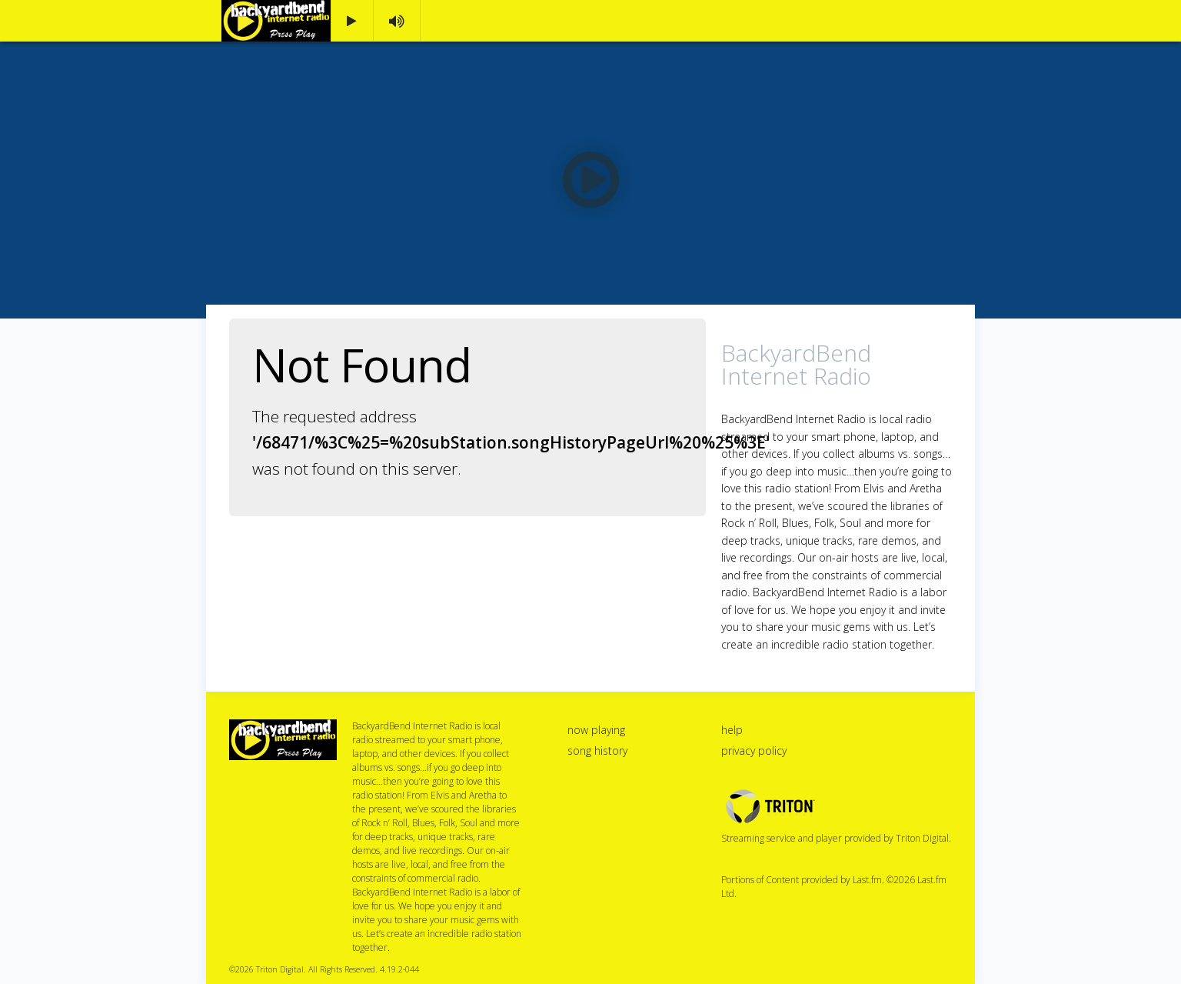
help (732, 729)
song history (597, 750)
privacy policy (754, 750)
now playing (596, 729)
